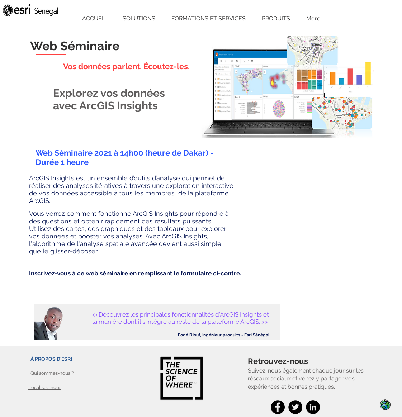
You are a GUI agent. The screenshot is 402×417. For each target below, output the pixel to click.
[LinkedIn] (313, 407)
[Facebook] (278, 407)
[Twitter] (295, 407)
